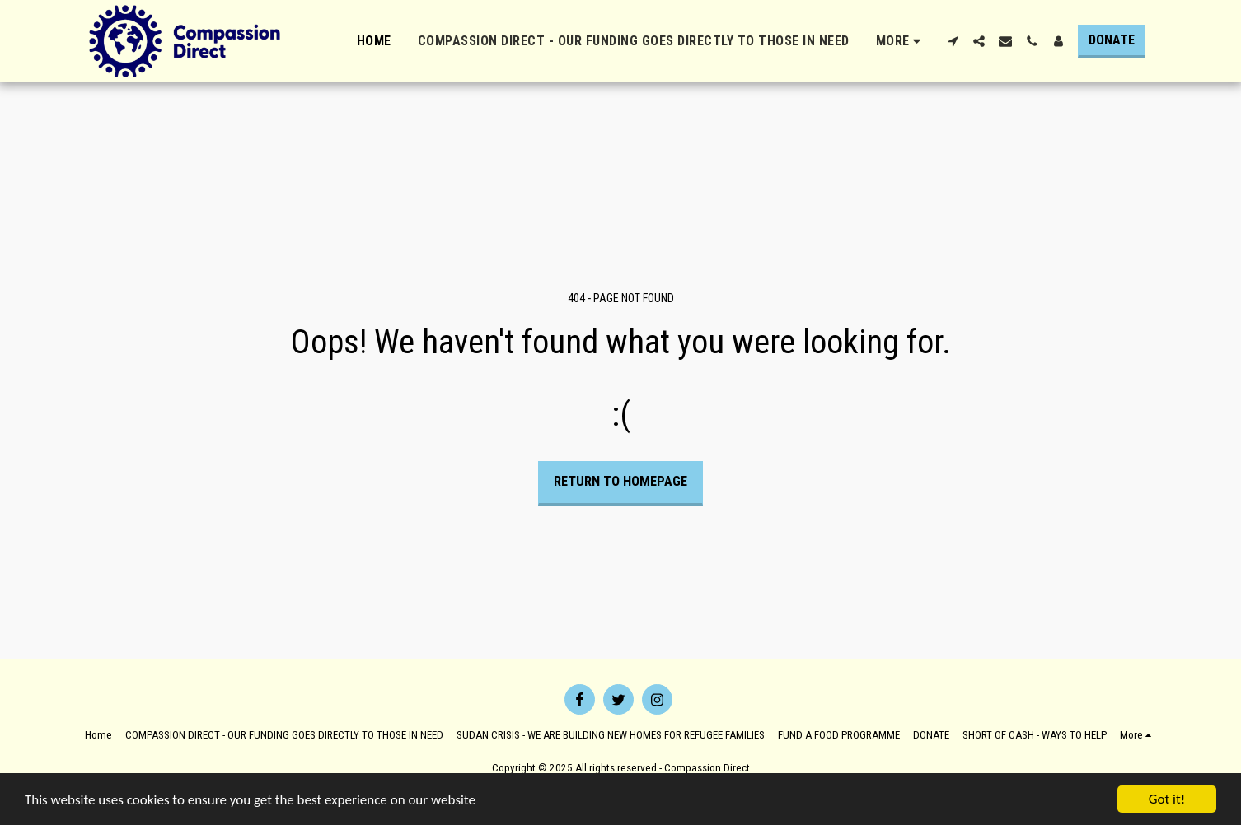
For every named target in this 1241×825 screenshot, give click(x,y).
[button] (952, 41)
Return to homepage (620, 481)
